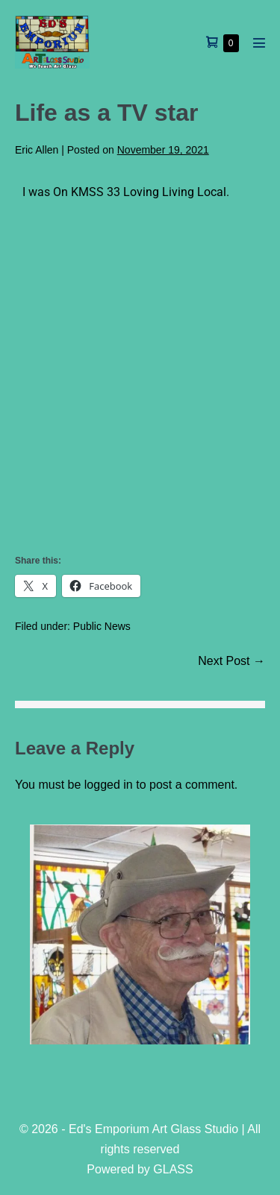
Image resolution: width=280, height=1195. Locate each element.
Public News (102, 626)
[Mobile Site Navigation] (259, 42)
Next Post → (231, 661)
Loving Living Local (174, 192)
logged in (108, 784)
